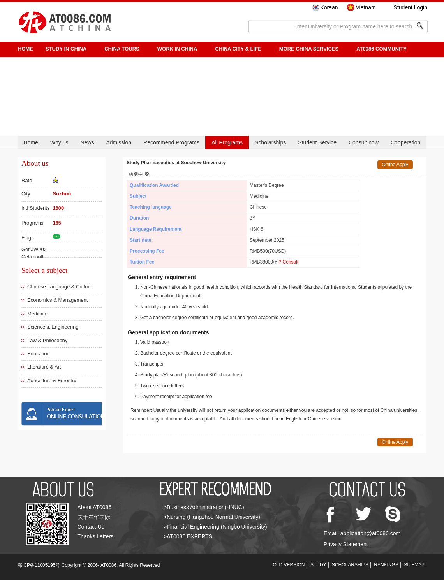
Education (38, 354)
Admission (118, 142)
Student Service (317, 142)
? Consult (288, 262)
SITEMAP (414, 565)
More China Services (308, 49)
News (87, 142)
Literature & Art (44, 367)
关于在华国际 (94, 517)
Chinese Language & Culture (59, 287)
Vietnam (365, 7)
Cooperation (405, 142)
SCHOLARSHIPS (350, 565)
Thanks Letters (96, 536)
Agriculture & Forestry (51, 380)
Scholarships (270, 142)
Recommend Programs (171, 142)
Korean (329, 7)
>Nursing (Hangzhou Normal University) (212, 517)
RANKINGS (386, 565)
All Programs (227, 142)
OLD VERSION (289, 565)
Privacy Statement (346, 544)
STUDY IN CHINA (66, 49)
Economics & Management (57, 300)
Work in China (177, 49)
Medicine (37, 313)
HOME (25, 49)
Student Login (410, 7)
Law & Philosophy (47, 340)
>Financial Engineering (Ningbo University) (215, 527)
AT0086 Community (381, 49)
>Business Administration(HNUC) (204, 507)
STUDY (318, 565)
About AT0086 (95, 507)
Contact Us (91, 527)
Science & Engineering (53, 327)
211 (56, 236)
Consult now (364, 142)
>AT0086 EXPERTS (188, 536)
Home (30, 142)
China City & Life (238, 49)
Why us (59, 142)
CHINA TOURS (121, 49)
